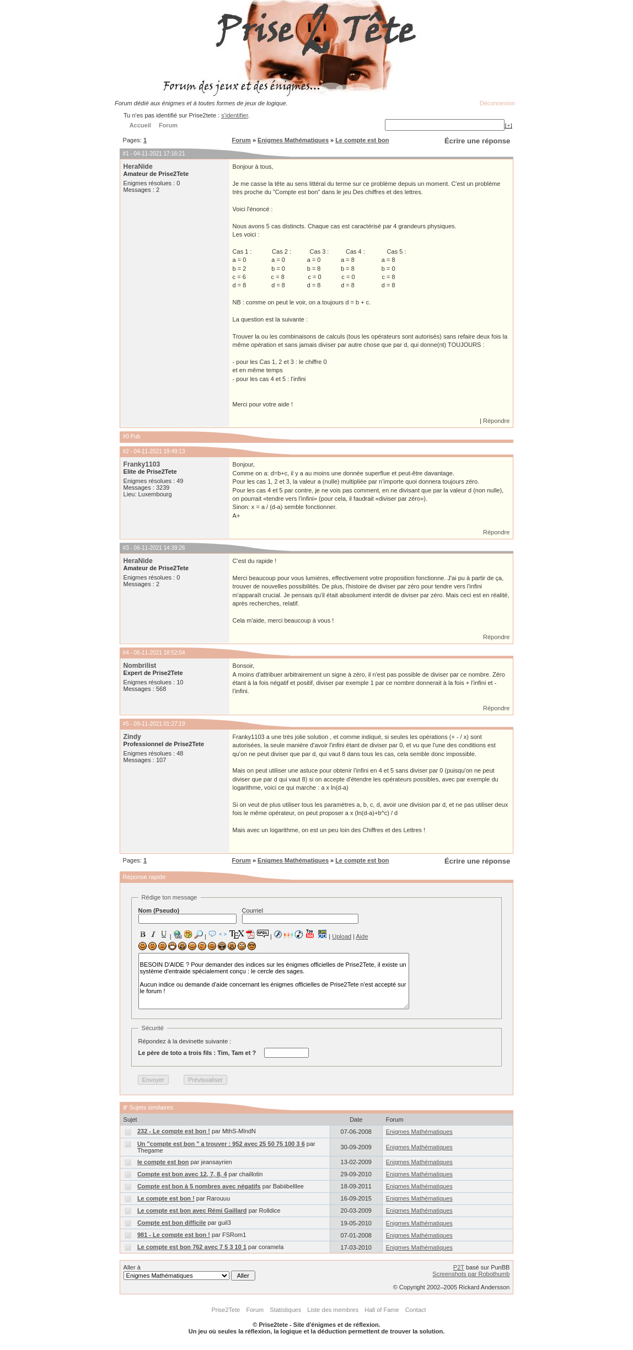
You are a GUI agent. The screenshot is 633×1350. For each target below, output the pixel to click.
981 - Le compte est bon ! (173, 1234)
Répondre (496, 420)
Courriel (300, 915)
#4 (126, 653)
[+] (508, 125)
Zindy (132, 737)
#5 (126, 724)
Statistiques (285, 1309)
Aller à (189, 1272)
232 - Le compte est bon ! (173, 1131)
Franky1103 (142, 464)
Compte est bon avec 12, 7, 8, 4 (182, 1174)
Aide (362, 936)
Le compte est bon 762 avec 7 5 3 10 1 (191, 1247)
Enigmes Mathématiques (293, 140)
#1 (126, 154)
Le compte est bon (362, 140)
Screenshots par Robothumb (470, 1274)
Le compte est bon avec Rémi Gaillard (192, 1210)
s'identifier (234, 115)
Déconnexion (497, 103)
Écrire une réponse (477, 141)
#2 (126, 451)
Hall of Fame (381, 1309)
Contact (415, 1309)
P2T (458, 1267)
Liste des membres (332, 1309)
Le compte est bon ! (166, 1198)
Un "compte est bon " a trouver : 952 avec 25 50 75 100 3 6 (221, 1143)
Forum (241, 140)
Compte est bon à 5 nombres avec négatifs (199, 1186)
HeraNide (138, 166)
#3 (126, 548)
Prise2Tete (225, 1309)
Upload (341, 936)
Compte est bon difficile (171, 1222)
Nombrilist (140, 665)
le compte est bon (163, 1162)
